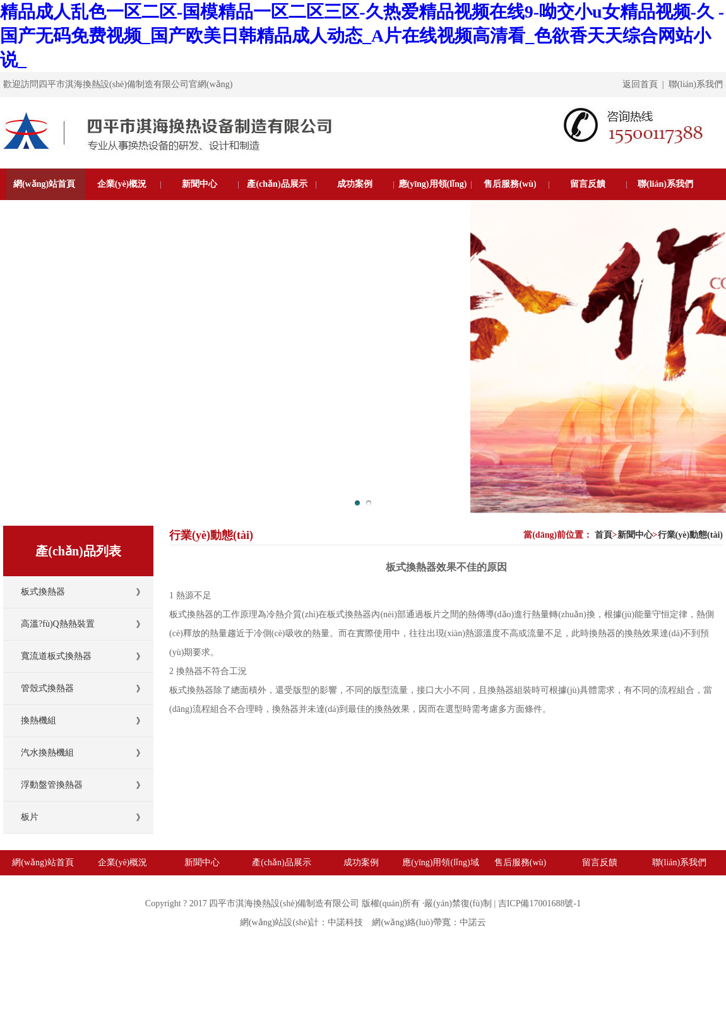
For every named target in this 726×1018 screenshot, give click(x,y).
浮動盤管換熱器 (52, 785)
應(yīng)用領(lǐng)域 (432, 199)
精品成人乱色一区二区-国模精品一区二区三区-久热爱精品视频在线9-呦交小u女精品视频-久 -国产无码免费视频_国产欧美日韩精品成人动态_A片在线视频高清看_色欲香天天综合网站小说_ (362, 35)
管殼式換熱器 (47, 688)
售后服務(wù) (510, 184)
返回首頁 (640, 84)
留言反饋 (587, 184)
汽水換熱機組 (47, 752)
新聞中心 (199, 184)
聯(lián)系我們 (696, 84)
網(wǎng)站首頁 (44, 184)
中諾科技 (345, 922)
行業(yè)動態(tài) (690, 535)
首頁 (603, 535)
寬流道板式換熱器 (56, 656)
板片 (30, 817)
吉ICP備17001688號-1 (539, 903)
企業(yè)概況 (122, 184)
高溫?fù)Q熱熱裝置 (58, 624)
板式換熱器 (43, 591)
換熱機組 (38, 720)
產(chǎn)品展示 (277, 184)
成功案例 (354, 184)
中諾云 (473, 922)
